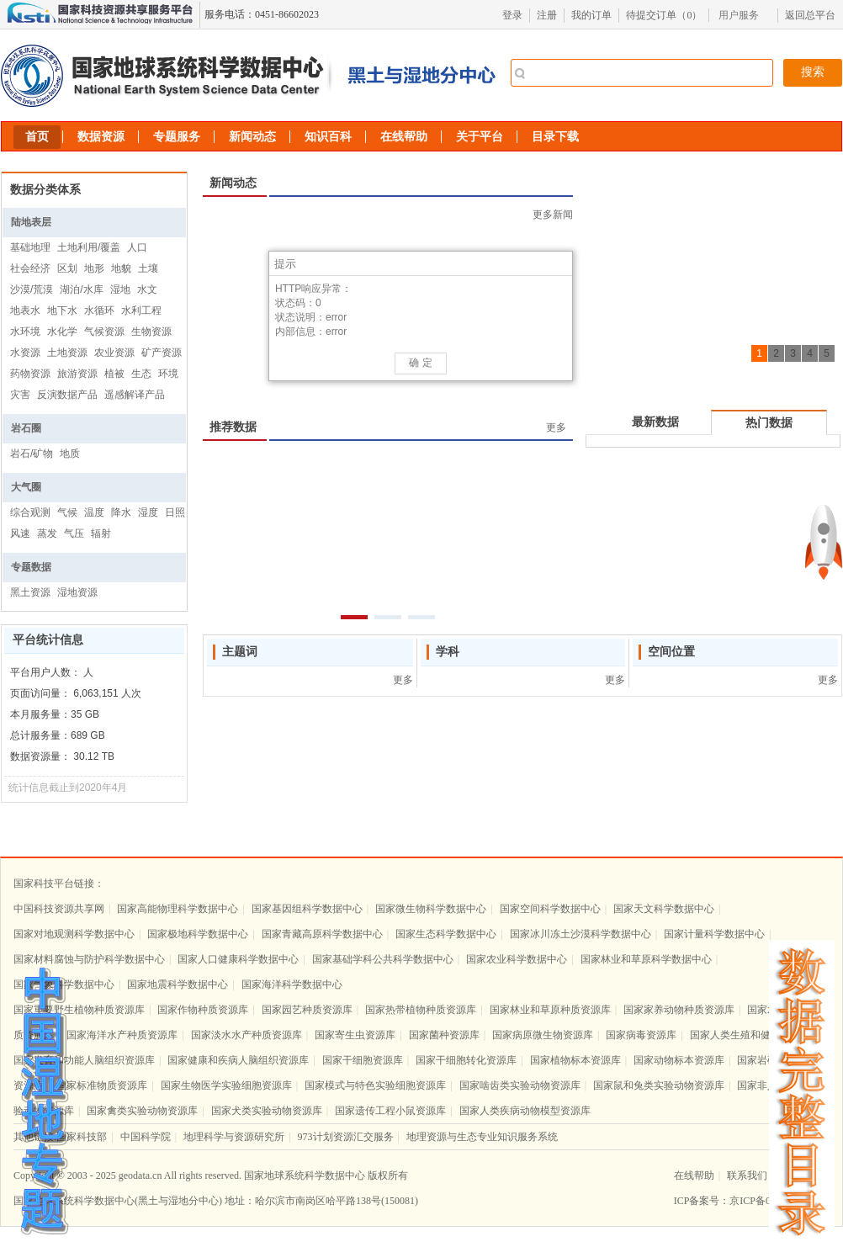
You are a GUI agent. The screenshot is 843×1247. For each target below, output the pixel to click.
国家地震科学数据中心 (177, 984)
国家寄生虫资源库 (355, 1035)
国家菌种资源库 (444, 1035)
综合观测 (30, 512)
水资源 (25, 352)
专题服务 (176, 136)
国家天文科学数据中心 (663, 909)
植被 (114, 373)
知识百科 (328, 136)
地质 (70, 453)
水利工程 (141, 310)
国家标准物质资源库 (101, 1085)
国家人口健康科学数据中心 (238, 959)
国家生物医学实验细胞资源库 (226, 1085)
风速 (20, 533)
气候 (67, 512)
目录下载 (555, 136)
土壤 (148, 268)
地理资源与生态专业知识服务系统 (482, 1137)
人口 (137, 247)
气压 (74, 533)
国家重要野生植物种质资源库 (79, 1010)
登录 (512, 15)
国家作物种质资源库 (202, 1010)
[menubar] (743, 14)
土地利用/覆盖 (88, 247)
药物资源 (30, 373)
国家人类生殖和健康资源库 (750, 1035)
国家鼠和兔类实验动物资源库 (658, 1085)
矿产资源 (161, 352)
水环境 (25, 331)
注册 (547, 15)
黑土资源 (30, 592)
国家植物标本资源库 (575, 1060)
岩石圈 (26, 428)
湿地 (120, 289)
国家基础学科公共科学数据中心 (382, 959)
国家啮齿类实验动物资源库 (520, 1085)
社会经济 (30, 268)
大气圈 (26, 487)
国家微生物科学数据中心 (430, 909)
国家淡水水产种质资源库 (246, 1035)
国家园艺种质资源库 (307, 1010)
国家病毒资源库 (641, 1035)
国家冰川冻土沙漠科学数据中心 (580, 934)
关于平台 (479, 136)
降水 (121, 512)
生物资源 (151, 331)
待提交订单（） (664, 15)
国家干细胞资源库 (362, 1060)
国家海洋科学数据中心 (291, 984)
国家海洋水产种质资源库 (122, 1035)
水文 (147, 289)
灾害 (20, 395)
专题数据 (31, 567)
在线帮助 (403, 136)
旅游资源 (77, 373)
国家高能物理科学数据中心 (177, 909)
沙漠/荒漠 (31, 289)
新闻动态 (252, 136)
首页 (37, 136)
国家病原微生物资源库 (542, 1035)
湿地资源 (77, 592)
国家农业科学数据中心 (516, 959)
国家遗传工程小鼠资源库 (390, 1111)
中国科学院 (145, 1137)
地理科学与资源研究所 (233, 1137)
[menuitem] (743, 14)
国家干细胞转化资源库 (466, 1060)
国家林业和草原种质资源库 (550, 1010)
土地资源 (67, 352)
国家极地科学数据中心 (197, 934)
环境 (168, 373)
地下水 (62, 310)
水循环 (99, 310)
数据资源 (101, 136)
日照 (175, 512)
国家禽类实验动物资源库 (142, 1111)
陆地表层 (31, 222)
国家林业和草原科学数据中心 (646, 959)
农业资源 (114, 352)
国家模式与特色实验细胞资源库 (375, 1085)
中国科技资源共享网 (58, 909)
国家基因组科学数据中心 (307, 909)
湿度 (148, 512)
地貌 (121, 268)
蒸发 (47, 533)
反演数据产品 (67, 395)
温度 (94, 512)
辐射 (101, 533)
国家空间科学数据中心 (550, 909)
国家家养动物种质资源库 (678, 1010)
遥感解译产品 (134, 395)
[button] (560, 263)
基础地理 (30, 247)
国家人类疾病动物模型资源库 (525, 1111)
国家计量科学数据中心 (714, 934)
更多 (556, 427)
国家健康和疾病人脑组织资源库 (238, 1060)
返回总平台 (810, 15)
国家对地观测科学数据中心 (74, 934)
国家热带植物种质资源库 (420, 1010)
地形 (94, 268)
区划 (67, 268)
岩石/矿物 (31, 453)
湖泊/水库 (81, 289)
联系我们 (747, 1175)
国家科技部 (81, 1137)
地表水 (25, 310)
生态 (141, 373)
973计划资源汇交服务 (346, 1137)
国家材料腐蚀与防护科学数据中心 (89, 959)
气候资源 (104, 331)
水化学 (62, 331)
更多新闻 (553, 214)
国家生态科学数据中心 (445, 934)
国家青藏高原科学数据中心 (322, 934)
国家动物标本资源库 (679, 1060)
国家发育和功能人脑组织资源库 (84, 1060)
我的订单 (591, 15)
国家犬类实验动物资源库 (266, 1111)
